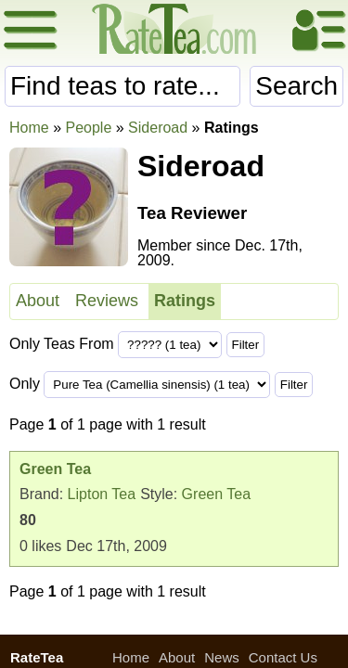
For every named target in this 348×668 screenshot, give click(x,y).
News (221, 657)
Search (296, 85)
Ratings (184, 300)
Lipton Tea (102, 494)
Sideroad (157, 127)
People (88, 127)
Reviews (106, 300)
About (37, 300)
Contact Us (283, 657)
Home (29, 127)
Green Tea (216, 494)
